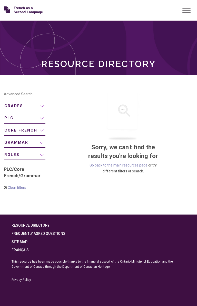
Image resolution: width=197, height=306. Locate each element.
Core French (20, 130)
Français (20, 250)
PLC (9, 118)
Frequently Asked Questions (38, 233)
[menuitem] (24, 106)
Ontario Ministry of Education (140, 261)
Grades (13, 106)
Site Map (19, 242)
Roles (11, 154)
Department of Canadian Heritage (86, 266)
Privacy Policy (21, 280)
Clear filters (17, 188)
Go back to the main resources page (118, 165)
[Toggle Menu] (186, 10)
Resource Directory (31, 225)
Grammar (16, 142)
